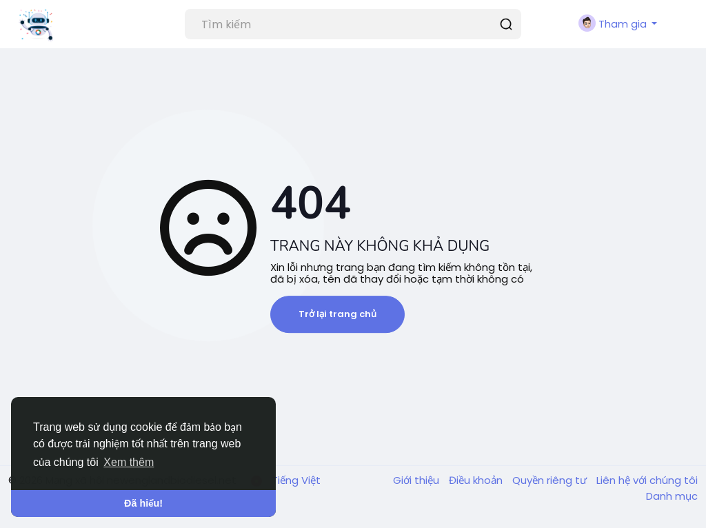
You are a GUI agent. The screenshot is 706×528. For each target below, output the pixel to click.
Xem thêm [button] (128, 462)
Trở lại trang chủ (337, 314)
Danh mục (672, 496)
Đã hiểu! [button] (143, 503)
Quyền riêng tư (550, 480)
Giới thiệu (417, 480)
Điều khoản (477, 480)
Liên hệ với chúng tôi (647, 480)
